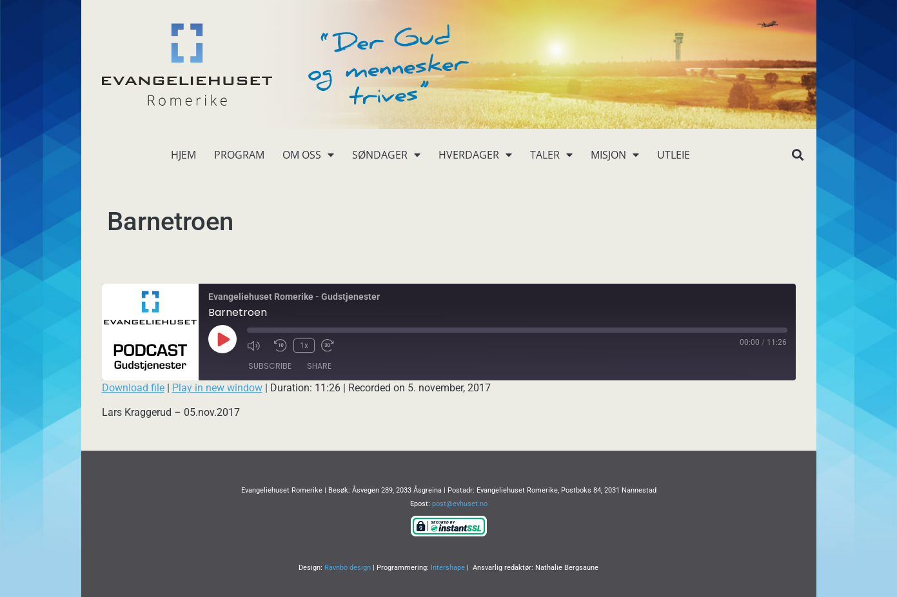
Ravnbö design (347, 567)
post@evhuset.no (460, 504)
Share (319, 365)
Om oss (308, 154)
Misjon (615, 154)
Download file (133, 388)
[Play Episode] (222, 339)
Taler (551, 154)
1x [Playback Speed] (304, 345)
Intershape (448, 567)
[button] (798, 155)
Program (239, 155)
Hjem (183, 155)
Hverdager (475, 154)
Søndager (386, 154)
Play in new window (217, 388)
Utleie (673, 155)
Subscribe (269, 365)
